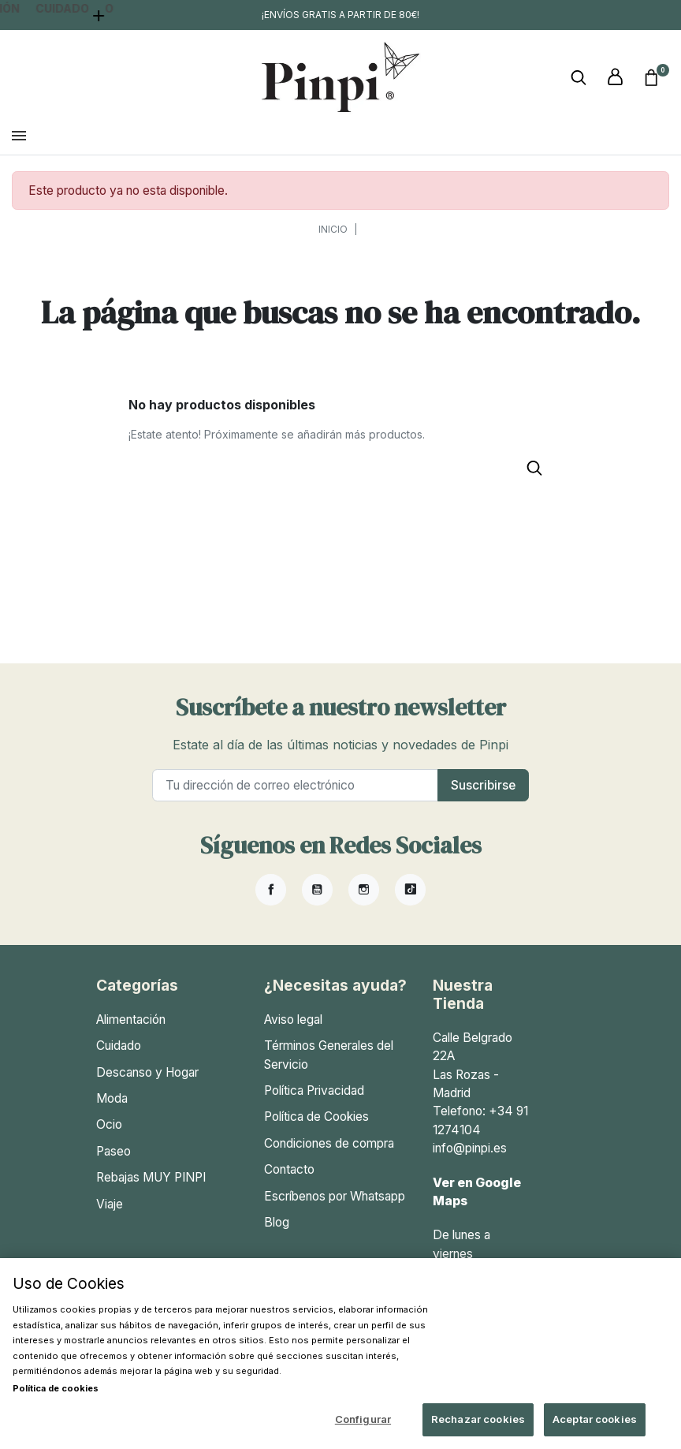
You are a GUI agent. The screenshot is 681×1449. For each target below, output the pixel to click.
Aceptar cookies (595, 1419)
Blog (276, 1234)
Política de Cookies (316, 1128)
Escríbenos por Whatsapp (334, 1208)
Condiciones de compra (329, 1155)
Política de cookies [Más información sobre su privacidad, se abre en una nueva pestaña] (56, 1388)
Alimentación (131, 1031)
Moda (112, 1110)
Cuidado (118, 1057)
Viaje (109, 1215)
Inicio (333, 241)
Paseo (113, 1163)
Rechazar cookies (478, 1419)
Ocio (109, 1136)
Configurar (363, 1419)
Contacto (289, 1181)
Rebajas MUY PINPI (151, 1189)
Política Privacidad (314, 1102)
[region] (340, 1353)
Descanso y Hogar (147, 1084)
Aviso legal (293, 1031)
